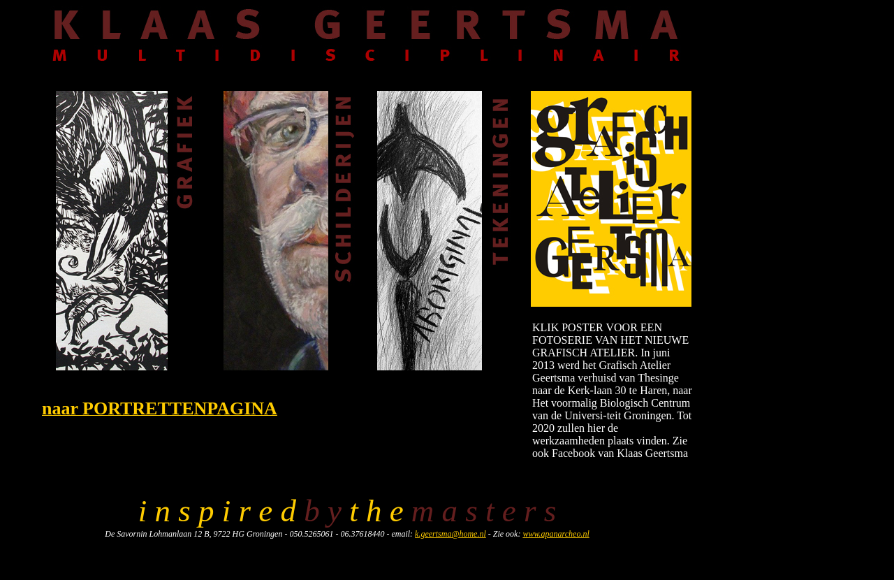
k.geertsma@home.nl (450, 534)
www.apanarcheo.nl (555, 534)
